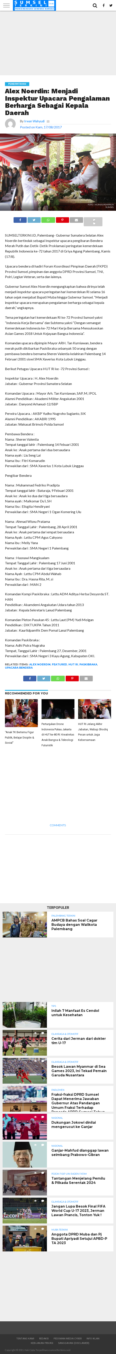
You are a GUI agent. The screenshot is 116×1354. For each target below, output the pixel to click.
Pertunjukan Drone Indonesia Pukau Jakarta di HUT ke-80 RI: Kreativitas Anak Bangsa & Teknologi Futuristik (58, 734)
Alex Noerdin (40, 664)
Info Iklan (93, 1338)
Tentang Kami (25, 1338)
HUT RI (73, 664)
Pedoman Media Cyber (68, 1338)
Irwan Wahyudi (34, 121)
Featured (59, 664)
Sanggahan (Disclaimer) (73, 1343)
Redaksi (44, 1338)
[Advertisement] (58, 43)
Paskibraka (88, 664)
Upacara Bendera (19, 667)
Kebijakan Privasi (42, 1343)
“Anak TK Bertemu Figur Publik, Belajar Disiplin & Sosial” (19, 738)
